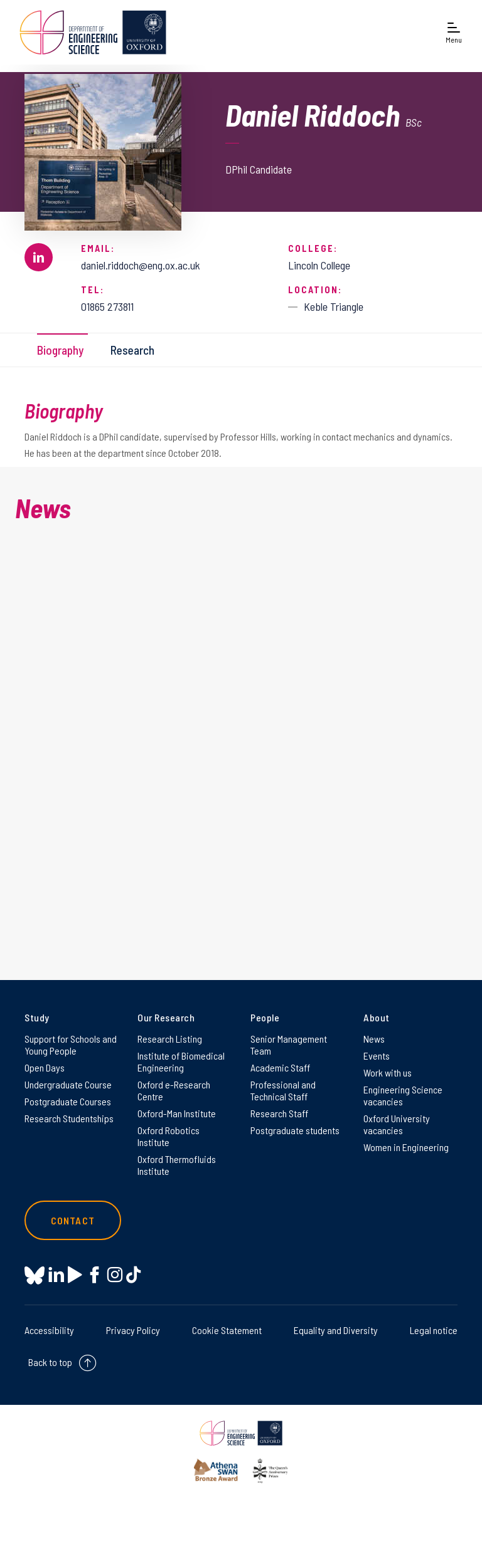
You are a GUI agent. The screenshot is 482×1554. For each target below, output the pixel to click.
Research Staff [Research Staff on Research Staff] (279, 1113)
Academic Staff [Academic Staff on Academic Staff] (280, 1067)
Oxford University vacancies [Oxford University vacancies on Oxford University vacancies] (396, 1124)
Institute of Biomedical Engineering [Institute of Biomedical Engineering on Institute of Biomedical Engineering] (181, 1061)
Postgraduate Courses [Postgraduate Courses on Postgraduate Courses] (67, 1101)
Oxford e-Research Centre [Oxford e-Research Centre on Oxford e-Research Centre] (173, 1090)
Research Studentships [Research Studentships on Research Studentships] (69, 1118)
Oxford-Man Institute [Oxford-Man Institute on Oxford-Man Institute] (176, 1113)
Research (132, 350)
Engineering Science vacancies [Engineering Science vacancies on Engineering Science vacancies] (402, 1095)
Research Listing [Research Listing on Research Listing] (169, 1039)
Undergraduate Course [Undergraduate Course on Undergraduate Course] (68, 1084)
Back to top (50, 1362)
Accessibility (49, 1330)
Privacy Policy (133, 1330)
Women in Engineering (406, 1147)
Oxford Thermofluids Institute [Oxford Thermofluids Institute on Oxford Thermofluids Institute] (176, 1165)
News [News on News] (374, 1039)
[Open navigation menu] (454, 32)
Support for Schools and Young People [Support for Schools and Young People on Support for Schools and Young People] (70, 1044)
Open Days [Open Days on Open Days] (44, 1067)
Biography (60, 350)
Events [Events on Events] (376, 1055)
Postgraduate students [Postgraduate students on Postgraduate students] (295, 1130)
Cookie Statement (227, 1330)
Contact (73, 1220)
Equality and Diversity (336, 1330)
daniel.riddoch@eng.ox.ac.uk (140, 265)
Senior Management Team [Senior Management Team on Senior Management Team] (288, 1044)
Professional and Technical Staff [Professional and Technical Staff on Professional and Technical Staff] (283, 1090)
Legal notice (434, 1330)
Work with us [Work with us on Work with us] (387, 1072)
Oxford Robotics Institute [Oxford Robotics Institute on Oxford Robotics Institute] (168, 1136)
